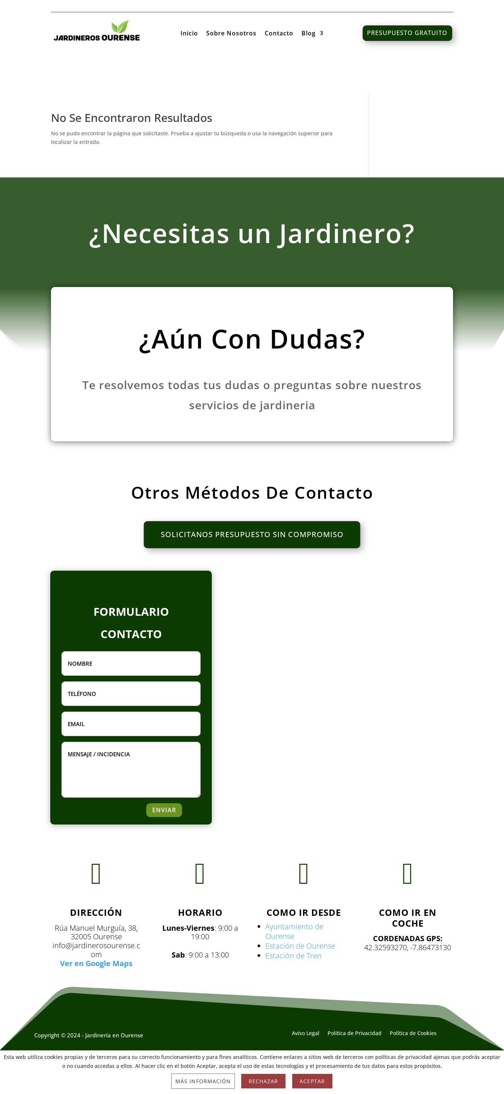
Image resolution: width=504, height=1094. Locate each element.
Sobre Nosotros (231, 34)
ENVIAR (164, 810)
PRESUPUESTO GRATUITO (407, 33)
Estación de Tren (293, 955)
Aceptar (312, 1081)
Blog (309, 34)
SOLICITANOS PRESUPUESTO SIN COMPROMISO (252, 535)
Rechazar (263, 1081)
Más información (203, 1081)
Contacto (279, 34)
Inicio (189, 34)
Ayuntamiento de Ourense (294, 931)
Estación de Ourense (300, 946)
